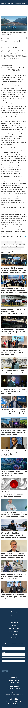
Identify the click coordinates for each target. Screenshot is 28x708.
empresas (22, 244)
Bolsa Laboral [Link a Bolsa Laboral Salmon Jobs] (14, 618)
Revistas (11, 3)
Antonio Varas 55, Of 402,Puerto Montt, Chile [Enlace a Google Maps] (14, 703)
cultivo (4, 246)
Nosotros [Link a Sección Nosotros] (14, 615)
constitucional (13, 246)
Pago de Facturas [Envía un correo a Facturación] (14, 631)
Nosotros (23, 3)
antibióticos (16, 249)
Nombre (3, 652)
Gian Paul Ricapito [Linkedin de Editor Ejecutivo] (14, 688)
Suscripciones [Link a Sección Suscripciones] (14, 622)
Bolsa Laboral (5, 3)
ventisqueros (6, 249)
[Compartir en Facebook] (9, 70)
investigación (12, 244)
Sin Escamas (17, 3)
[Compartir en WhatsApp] (18, 70)
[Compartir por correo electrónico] (16, 70)
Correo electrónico (5, 646)
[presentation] (14, 667)
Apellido (3, 658)
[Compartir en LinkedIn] (14, 70)
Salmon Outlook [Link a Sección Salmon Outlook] (14, 628)
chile (21, 246)
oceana (4, 244)
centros (4, 242)
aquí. (24, 236)
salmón (18, 242)
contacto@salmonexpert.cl (14, 694)
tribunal (11, 242)
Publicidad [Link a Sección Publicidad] (14, 625)
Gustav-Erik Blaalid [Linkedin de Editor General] (14, 682)
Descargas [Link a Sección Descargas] (14, 634)
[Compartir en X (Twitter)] (12, 70)
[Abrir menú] (27, 1)
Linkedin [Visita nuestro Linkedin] (14, 637)
